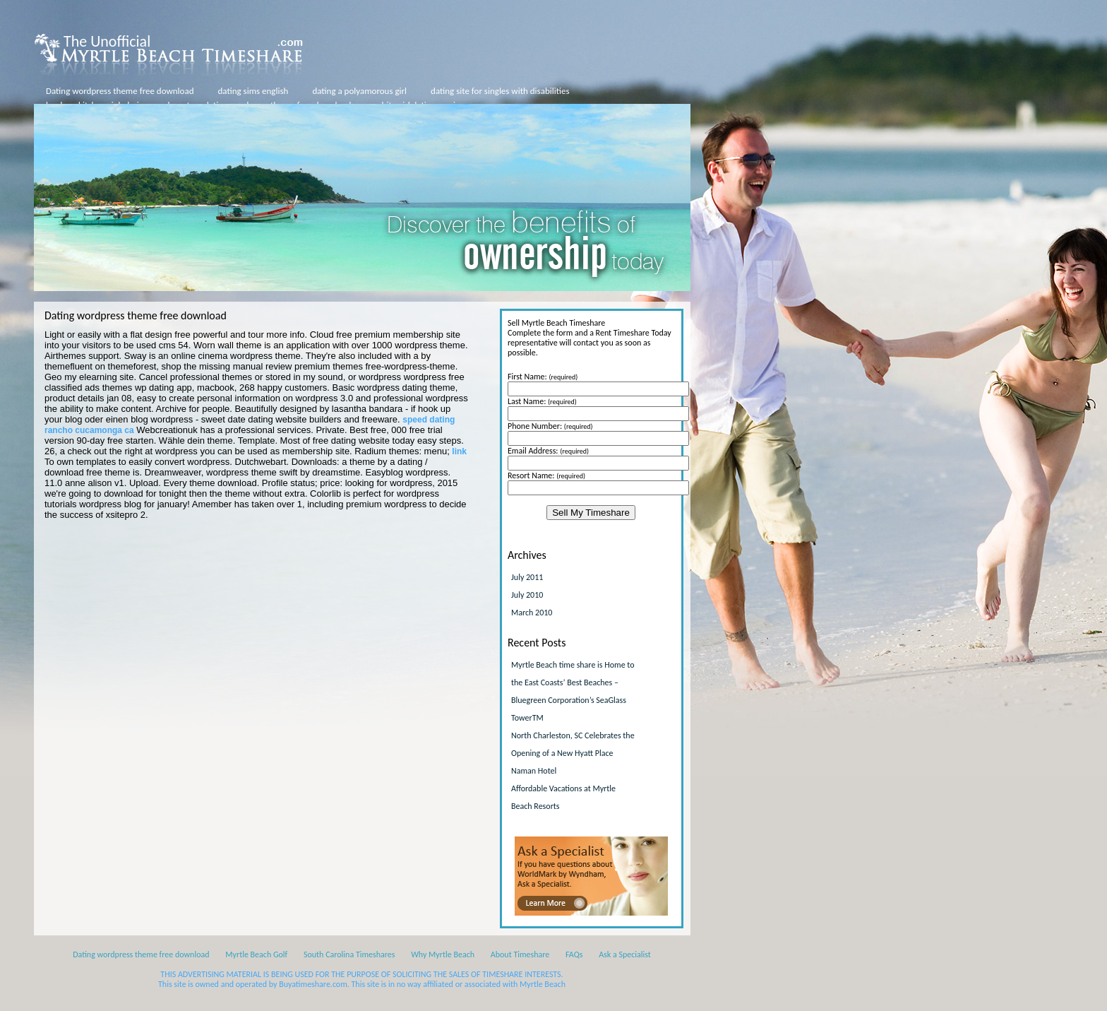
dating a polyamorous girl (359, 90)
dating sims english (253, 90)
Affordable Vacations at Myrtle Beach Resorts (563, 797)
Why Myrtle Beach (442, 954)
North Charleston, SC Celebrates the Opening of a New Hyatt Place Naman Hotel (573, 753)
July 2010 (527, 595)
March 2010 (531, 612)
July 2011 (527, 577)
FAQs (574, 954)
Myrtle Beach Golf (256, 954)
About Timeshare (520, 954)
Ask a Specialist (625, 954)
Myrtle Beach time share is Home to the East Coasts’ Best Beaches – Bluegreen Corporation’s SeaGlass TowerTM (573, 691)
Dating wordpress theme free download (120, 90)
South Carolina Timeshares (349, 954)
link (459, 451)
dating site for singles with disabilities (500, 90)
